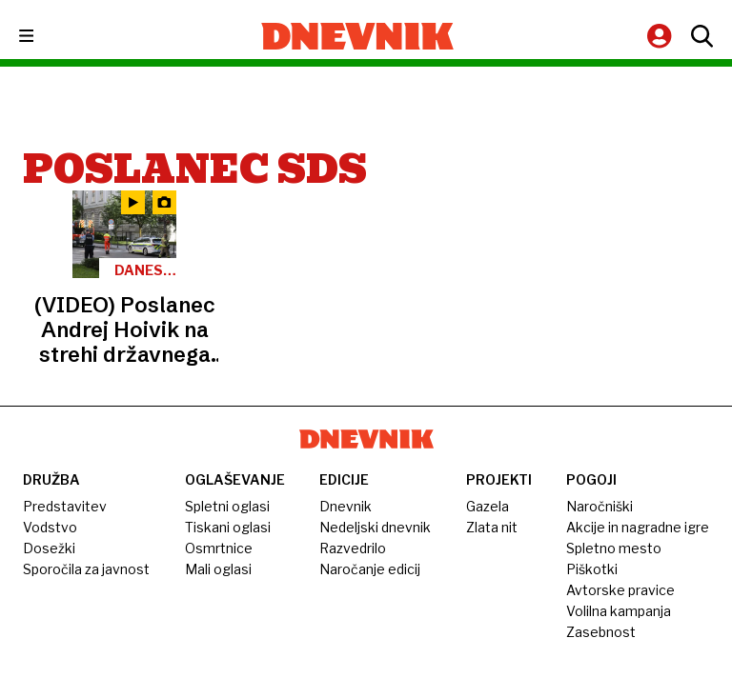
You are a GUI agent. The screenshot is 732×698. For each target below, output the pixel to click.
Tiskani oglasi (228, 527)
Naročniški (599, 506)
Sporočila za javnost (86, 569)
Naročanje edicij (369, 569)
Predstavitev (65, 506)
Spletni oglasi (227, 506)
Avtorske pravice (620, 590)
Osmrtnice (219, 548)
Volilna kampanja (618, 611)
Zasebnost (601, 632)
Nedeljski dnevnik (375, 527)
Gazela (487, 506)
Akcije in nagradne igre (637, 527)
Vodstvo (50, 527)
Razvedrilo (352, 548)
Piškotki (592, 569)
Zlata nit (492, 527)
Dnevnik (345, 506)
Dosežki (49, 548)
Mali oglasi (218, 569)
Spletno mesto (613, 548)
